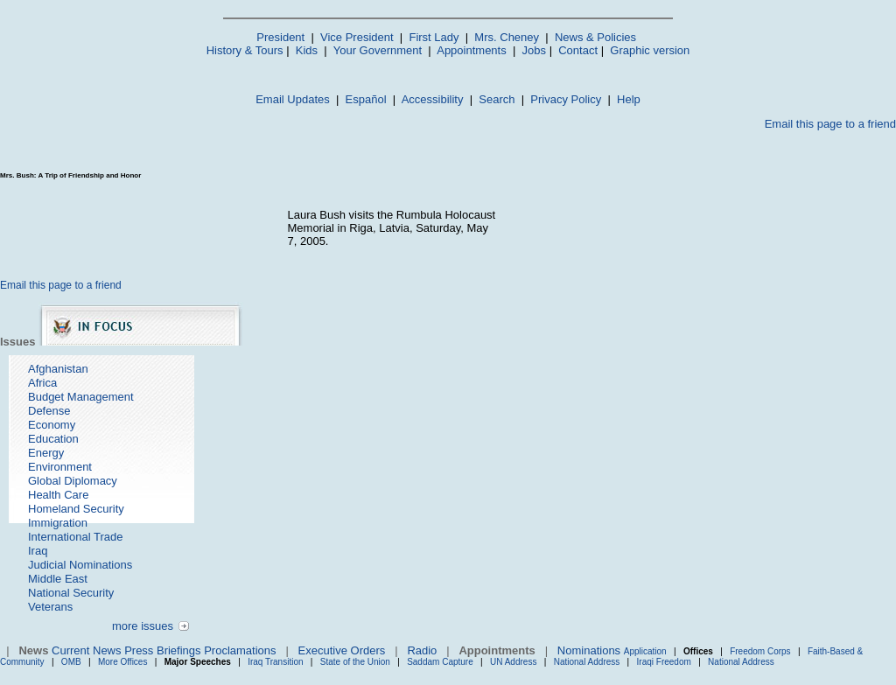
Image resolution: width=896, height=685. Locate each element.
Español (366, 99)
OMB (71, 662)
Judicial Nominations (80, 564)
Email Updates (293, 99)
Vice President (357, 37)
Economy (51, 424)
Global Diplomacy (72, 480)
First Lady (433, 37)
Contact (578, 50)
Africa (42, 382)
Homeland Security (76, 508)
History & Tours (245, 50)
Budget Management (81, 396)
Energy (46, 452)
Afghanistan (58, 368)
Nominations (588, 650)
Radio (422, 650)
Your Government (377, 50)
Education (53, 438)
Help (628, 99)
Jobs (534, 50)
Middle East (58, 578)
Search (496, 99)
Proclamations (240, 650)
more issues (142, 626)
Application (645, 651)
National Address (587, 662)
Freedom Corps (760, 651)
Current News (86, 650)
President (280, 37)
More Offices (123, 662)
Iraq (37, 550)
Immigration (58, 522)
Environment (60, 466)
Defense (49, 410)
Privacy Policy (565, 99)
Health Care (58, 494)
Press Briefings (162, 650)
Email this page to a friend (830, 123)
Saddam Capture (440, 662)
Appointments (472, 50)
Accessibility (433, 99)
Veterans (50, 606)
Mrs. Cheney (506, 37)
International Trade (75, 536)
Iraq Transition (275, 662)
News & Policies (595, 37)
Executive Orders (342, 650)
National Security (71, 592)
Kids (307, 50)
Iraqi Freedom (664, 662)
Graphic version (650, 50)
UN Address (513, 662)
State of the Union (355, 662)
